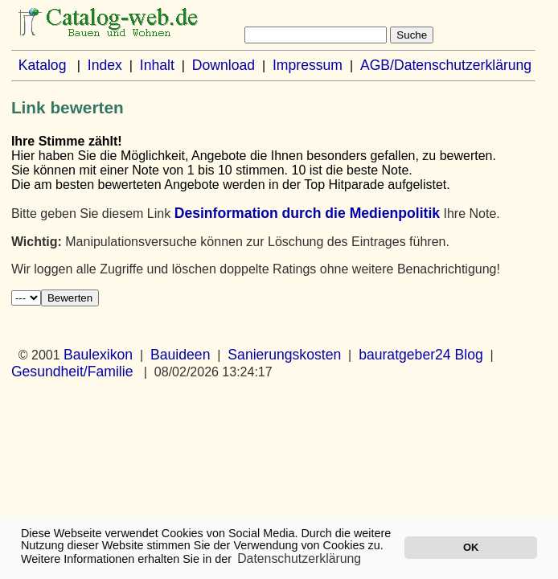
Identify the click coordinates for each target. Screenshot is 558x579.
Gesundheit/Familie (72, 371)
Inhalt (157, 65)
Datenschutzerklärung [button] (299, 558)
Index (105, 65)
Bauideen (180, 355)
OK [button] (470, 547)
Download (223, 65)
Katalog (42, 65)
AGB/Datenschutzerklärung (445, 65)
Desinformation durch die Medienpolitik (307, 213)
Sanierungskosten (284, 355)
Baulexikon (98, 355)
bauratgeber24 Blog (421, 355)
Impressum (308, 65)
